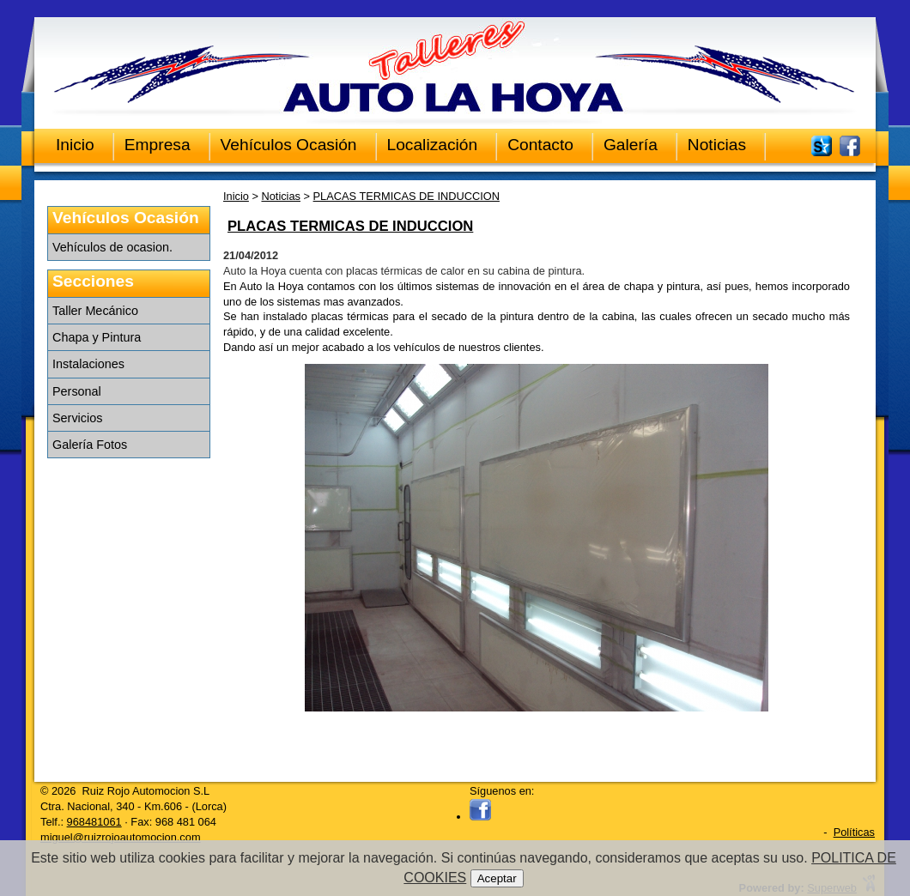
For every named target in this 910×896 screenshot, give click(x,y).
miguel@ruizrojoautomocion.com (120, 837)
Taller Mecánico (95, 311)
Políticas (854, 832)
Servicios (77, 418)
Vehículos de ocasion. (112, 247)
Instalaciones (88, 364)
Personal (76, 391)
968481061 (94, 821)
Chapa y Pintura (96, 337)
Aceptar (497, 878)
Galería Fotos (89, 444)
